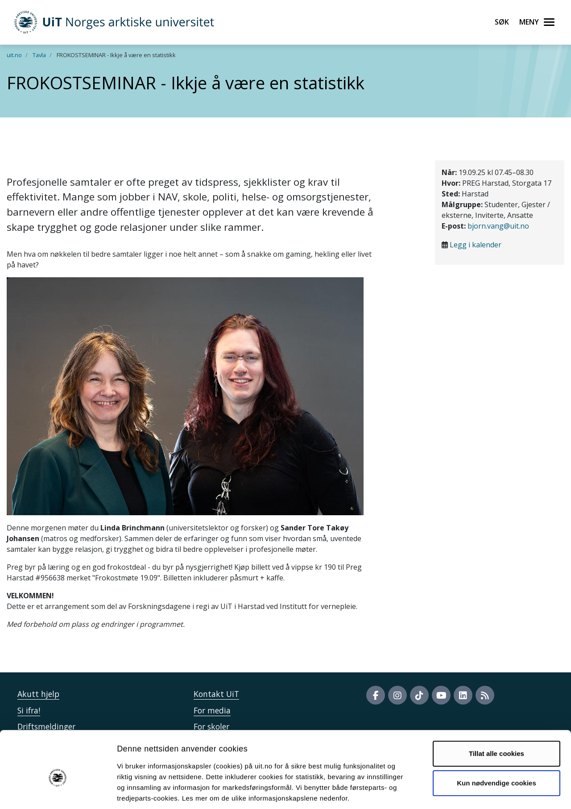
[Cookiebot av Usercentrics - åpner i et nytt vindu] (58, 791)
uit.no (14, 55)
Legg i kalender (475, 245)
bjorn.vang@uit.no (498, 226)
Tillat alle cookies (496, 711)
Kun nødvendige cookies (496, 740)
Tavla (39, 55)
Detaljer (475, 791)
